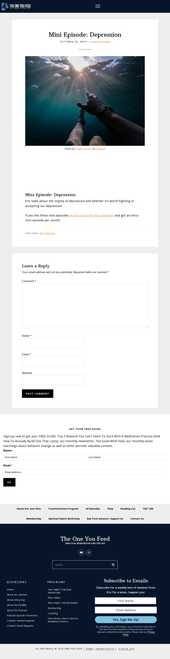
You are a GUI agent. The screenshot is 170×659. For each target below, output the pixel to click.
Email (26, 354)
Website (27, 373)
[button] (81, 553)
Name (27, 336)
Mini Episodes (47, 233)
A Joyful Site (127, 649)
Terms (88, 649)
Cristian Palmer (83, 148)
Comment (29, 281)
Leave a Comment (101, 41)
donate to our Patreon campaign (93, 216)
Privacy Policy (105, 649)
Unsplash (100, 148)
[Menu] (98, 6)
